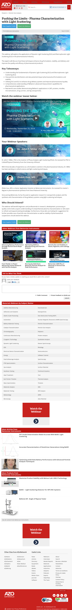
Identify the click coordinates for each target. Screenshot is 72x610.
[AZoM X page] (19, 8)
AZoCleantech (8, 561)
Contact (58, 566)
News (33, 557)
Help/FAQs (47, 578)
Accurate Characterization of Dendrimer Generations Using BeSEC (44, 447)
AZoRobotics (8, 559)
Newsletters (59, 564)
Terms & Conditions (62, 571)
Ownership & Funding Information (60, 583)
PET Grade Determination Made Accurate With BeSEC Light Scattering (41, 435)
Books (33, 566)
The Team (47, 580)
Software (34, 580)
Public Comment (42, 295)
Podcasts (46, 573)
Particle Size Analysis (15, 13)
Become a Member (61, 561)
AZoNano (7, 557)
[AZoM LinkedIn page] (14, 8)
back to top (63, 590)
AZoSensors (20, 557)
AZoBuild (7, 566)
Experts (46, 575)
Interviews (47, 559)
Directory (33, 2)
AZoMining (7, 568)
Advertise (58, 568)
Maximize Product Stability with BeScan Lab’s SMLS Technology (43, 478)
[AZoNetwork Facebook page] (17, 8)
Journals (34, 578)
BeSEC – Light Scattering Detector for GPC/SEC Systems (39, 490)
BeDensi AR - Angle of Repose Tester (32, 499)
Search (58, 559)
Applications (47, 566)
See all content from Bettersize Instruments (15, 520)
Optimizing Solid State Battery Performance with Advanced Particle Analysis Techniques (44, 461)
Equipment (35, 564)
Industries (47, 568)
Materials (46, 564)
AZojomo (46, 571)
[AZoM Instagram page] (21, 8)
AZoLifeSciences (22, 566)
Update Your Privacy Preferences (15, 608)
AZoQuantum (21, 559)
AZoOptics (7, 564)
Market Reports (48, 561)
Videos (34, 571)
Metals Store (35, 575)
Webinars (46, 557)
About (57, 557)
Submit (67, 298)
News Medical (21, 564)
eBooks (34, 568)
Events (34, 573)
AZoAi (18, 561)
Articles (34, 559)
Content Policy (60, 579)
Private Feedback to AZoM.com (60, 295)
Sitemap (58, 577)
